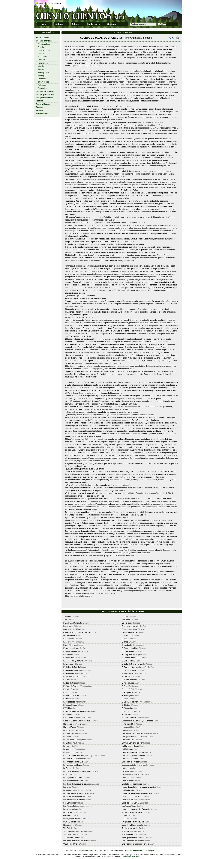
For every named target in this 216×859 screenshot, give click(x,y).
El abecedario (68, 639)
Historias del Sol (128, 724)
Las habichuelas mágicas (132, 784)
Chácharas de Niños (71, 629)
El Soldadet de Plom (71, 702)
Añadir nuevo (93, 24)
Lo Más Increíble (128, 790)
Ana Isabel (126, 620)
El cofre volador (128, 651)
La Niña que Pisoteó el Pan (133, 752)
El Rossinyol (127, 696)
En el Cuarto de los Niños (73, 718)
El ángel (125, 642)
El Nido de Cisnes (70, 683)
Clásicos (41, 53)
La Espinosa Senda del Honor (134, 737)
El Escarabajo (69, 664)
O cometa (67, 816)
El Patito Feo (68, 689)
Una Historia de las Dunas (132, 841)
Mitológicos (42, 76)
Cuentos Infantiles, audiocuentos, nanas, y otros (82, 850)
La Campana (127, 730)
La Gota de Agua (70, 743)
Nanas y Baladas (43, 104)
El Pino (66, 692)
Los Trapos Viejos (129, 806)
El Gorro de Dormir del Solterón (134, 667)
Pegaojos (125, 819)
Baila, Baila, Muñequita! (72, 623)
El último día (127, 708)
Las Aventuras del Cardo (73, 781)
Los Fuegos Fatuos (71, 806)
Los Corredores (69, 803)
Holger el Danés (69, 727)
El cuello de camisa (71, 658)
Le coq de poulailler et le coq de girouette (138, 787)
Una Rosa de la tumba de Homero (135, 844)
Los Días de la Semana (131, 803)
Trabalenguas (42, 113)
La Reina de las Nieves (72, 765)
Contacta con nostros (133, 850)
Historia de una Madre (72, 724)
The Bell (66, 828)
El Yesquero (68, 714)
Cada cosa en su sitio (130, 626)
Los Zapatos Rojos (70, 812)
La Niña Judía (69, 752)
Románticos (42, 88)
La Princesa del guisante (73, 762)
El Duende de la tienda (131, 658)
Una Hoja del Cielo (70, 844)
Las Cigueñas (127, 781)
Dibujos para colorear (45, 95)
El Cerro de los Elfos (130, 648)
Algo (65, 620)
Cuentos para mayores (46, 91)
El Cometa (67, 654)
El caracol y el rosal (71, 648)
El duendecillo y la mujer (73, 661)
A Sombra (67, 617)
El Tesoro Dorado (70, 705)
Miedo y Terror (43, 72)
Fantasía (41, 60)
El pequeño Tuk (128, 689)
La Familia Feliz (128, 740)
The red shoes (69, 834)
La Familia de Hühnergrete (74, 740)
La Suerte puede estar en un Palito (77, 771)
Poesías (39, 107)
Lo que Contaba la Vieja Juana (75, 793)
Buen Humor (68, 626)
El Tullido (67, 708)
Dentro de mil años (129, 632)
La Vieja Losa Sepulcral (72, 778)
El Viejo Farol (127, 711)
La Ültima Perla (128, 778)
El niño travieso (128, 683)
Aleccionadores (44, 44)
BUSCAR (162, 24)
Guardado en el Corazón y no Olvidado (137, 721)
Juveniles (41, 69)
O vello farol (126, 816)
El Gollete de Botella (71, 667)
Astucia (41, 47)
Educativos (42, 57)
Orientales (42, 79)
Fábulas (39, 101)
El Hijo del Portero (129, 670)
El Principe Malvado (71, 696)
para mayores (43, 82)
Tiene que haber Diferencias (133, 838)
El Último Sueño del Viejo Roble (76, 711)
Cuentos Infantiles (44, 41)
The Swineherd (128, 834)
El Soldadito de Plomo (131, 702)
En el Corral (126, 714)
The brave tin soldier (130, 828)
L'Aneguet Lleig (128, 727)
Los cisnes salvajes (129, 800)
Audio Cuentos (42, 38)
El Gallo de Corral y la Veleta (133, 664)
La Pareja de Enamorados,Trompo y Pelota (80, 756)
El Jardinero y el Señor (72, 677)
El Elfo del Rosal (128, 661)
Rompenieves (68, 825)
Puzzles (39, 110)
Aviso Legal (149, 850)
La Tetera (125, 771)
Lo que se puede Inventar (73, 797)
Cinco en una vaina (129, 629)
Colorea (75, 24)
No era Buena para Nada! (132, 812)
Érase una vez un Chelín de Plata (76, 721)
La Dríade (67, 737)
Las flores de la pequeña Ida (74, 784)
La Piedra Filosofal (129, 759)
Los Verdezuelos (70, 809)
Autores (59, 24)
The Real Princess (129, 831)
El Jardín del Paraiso (130, 673)
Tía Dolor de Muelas (71, 838)
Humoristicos (43, 63)
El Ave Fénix (68, 645)
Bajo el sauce (127, 623)
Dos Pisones (127, 636)
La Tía (66, 774)
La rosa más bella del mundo (133, 765)
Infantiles (41, 66)
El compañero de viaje (131, 654)
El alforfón (67, 642)
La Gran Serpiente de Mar (132, 743)
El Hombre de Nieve (71, 673)
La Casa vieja (68, 733)
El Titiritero (126, 705)
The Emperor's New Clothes (74, 831)
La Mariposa (127, 749)
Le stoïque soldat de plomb (74, 790)
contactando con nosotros (132, 856)
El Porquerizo (127, 692)
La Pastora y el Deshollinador (133, 756)
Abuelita (125, 617)
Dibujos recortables (44, 98)
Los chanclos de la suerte (73, 800)
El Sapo (125, 699)
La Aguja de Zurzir (70, 730)
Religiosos (42, 85)
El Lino (66, 680)
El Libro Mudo (127, 677)
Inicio (43, 24)
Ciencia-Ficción (44, 50)
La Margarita (68, 749)
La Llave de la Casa (130, 746)
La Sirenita (67, 768)
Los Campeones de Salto (132, 797)
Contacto (111, 24)
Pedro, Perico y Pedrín (72, 819)
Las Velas (67, 787)
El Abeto (125, 639)
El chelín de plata (70, 651)
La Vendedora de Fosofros (132, 774)
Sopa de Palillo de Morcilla (132, 825)
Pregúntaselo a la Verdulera (133, 822)
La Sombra (126, 768)
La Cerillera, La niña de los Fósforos (136, 733)
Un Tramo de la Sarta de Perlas (76, 841)
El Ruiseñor (68, 699)
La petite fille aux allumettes (74, 759)
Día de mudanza (70, 636)
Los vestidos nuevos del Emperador (136, 809)
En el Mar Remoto (129, 718)
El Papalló (126, 686)
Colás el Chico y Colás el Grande (76, 632)
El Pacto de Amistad (71, 686)
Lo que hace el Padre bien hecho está (137, 793)
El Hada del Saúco (70, 670)
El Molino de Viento (129, 680)
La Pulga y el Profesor (131, 762)
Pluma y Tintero (69, 822)
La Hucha (67, 746)
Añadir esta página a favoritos (50, 3)
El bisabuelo (127, 645)
